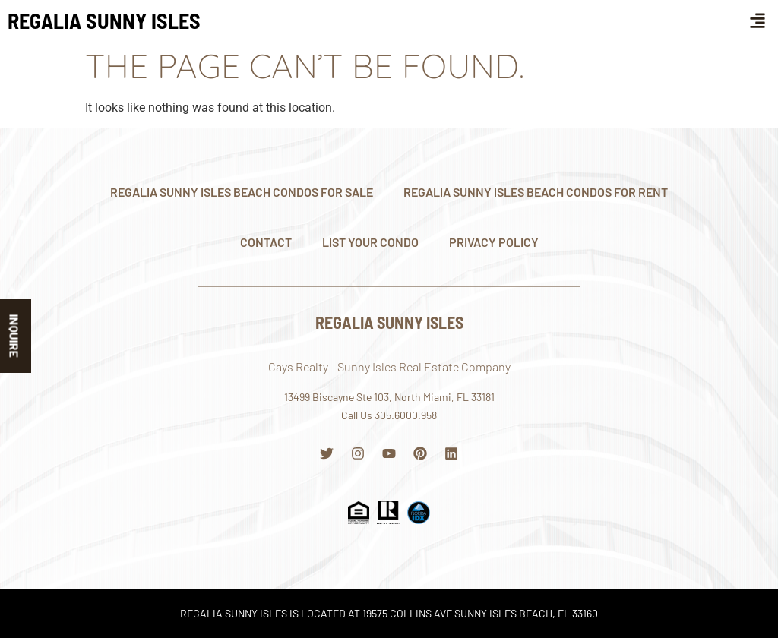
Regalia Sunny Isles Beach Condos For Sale (241, 192)
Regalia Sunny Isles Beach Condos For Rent (535, 192)
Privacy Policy (494, 242)
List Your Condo (370, 242)
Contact (266, 242)
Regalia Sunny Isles (104, 20)
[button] (757, 20)
